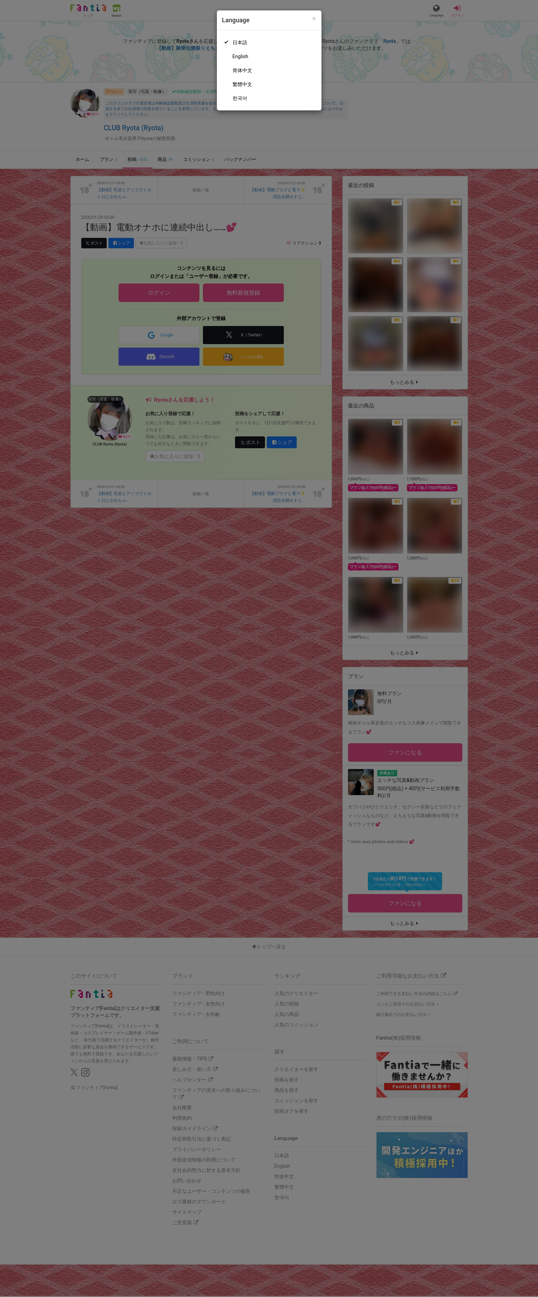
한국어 (240, 98)
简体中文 (242, 70)
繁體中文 (242, 84)
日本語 (240, 42)
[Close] (314, 18)
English (240, 56)
